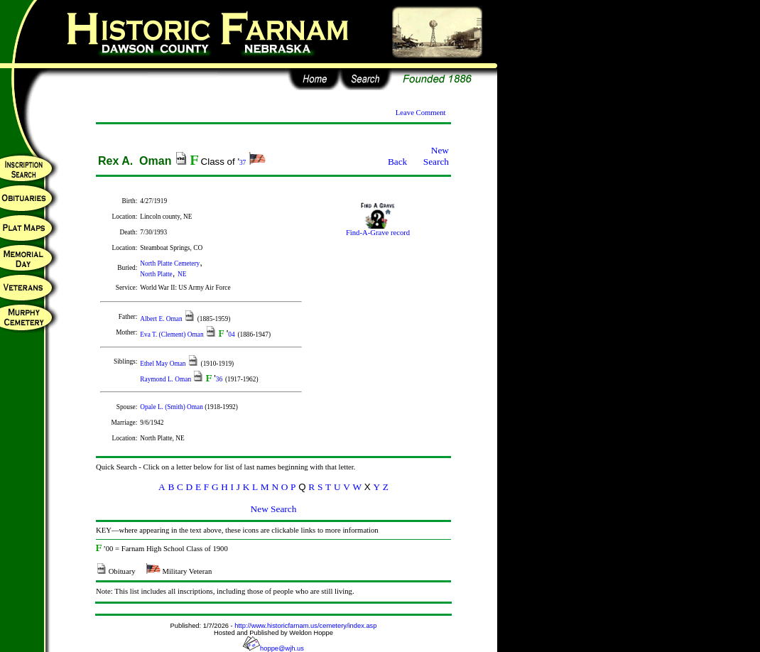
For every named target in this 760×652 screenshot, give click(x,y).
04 (231, 334)
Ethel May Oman (164, 363)
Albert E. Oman (162, 318)
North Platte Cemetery (170, 263)
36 (219, 379)
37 (242, 162)
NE (182, 274)
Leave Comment (421, 112)
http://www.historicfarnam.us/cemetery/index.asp (305, 625)
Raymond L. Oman (166, 379)
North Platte (156, 274)
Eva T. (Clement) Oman (172, 334)
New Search (436, 156)
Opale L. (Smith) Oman (172, 407)
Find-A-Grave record (378, 229)
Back (397, 161)
